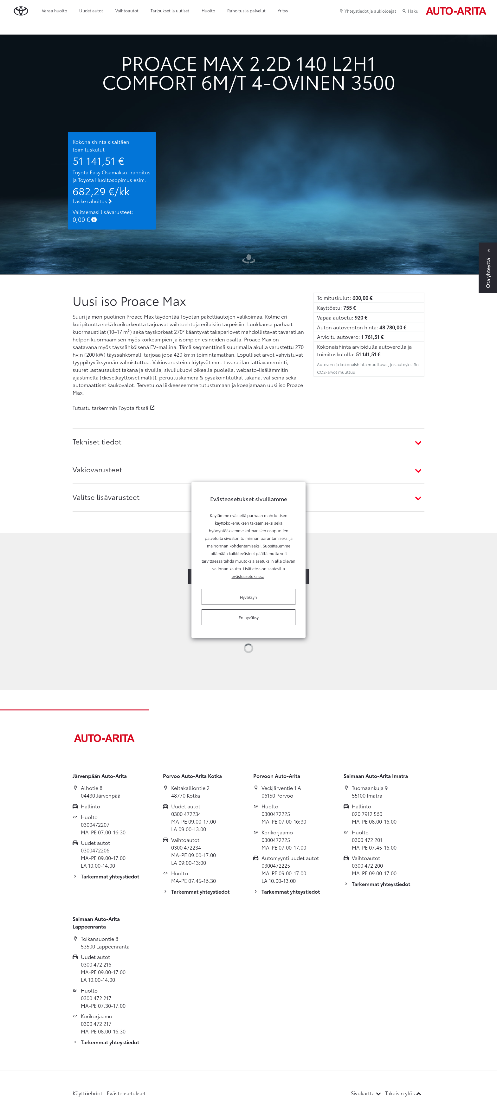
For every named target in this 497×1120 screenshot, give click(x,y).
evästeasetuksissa (248, 576)
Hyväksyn (248, 597)
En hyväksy (249, 617)
